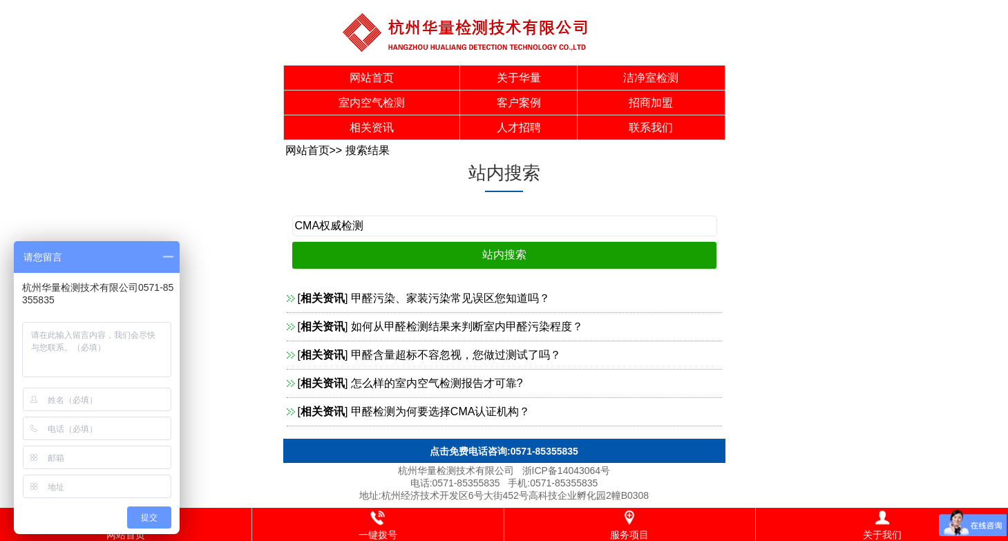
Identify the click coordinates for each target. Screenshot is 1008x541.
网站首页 (372, 78)
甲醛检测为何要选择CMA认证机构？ (441, 411)
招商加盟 (651, 102)
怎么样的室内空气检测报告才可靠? (437, 383)
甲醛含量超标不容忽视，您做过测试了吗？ (456, 355)
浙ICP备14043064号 (566, 470)
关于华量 (519, 78)
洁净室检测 (650, 78)
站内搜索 (504, 172)
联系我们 (651, 127)
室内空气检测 (372, 102)
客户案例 (519, 102)
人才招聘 (519, 127)
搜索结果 (367, 150)
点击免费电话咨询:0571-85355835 (504, 451)
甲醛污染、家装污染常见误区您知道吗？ (450, 298)
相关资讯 (372, 127)
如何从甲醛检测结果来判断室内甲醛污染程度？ (467, 326)
